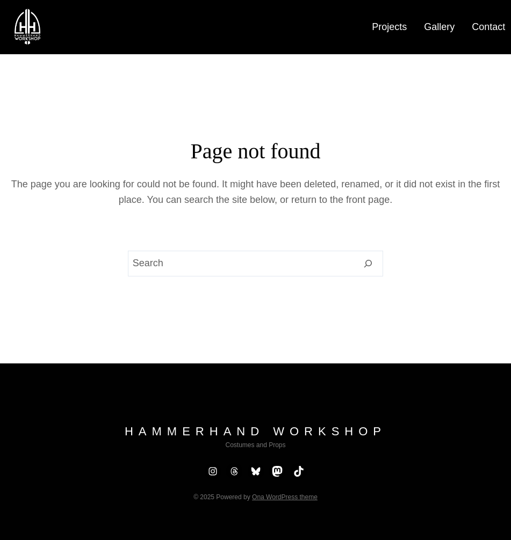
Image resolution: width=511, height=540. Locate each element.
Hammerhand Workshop (255, 431)
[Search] (368, 263)
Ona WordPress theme (285, 497)
